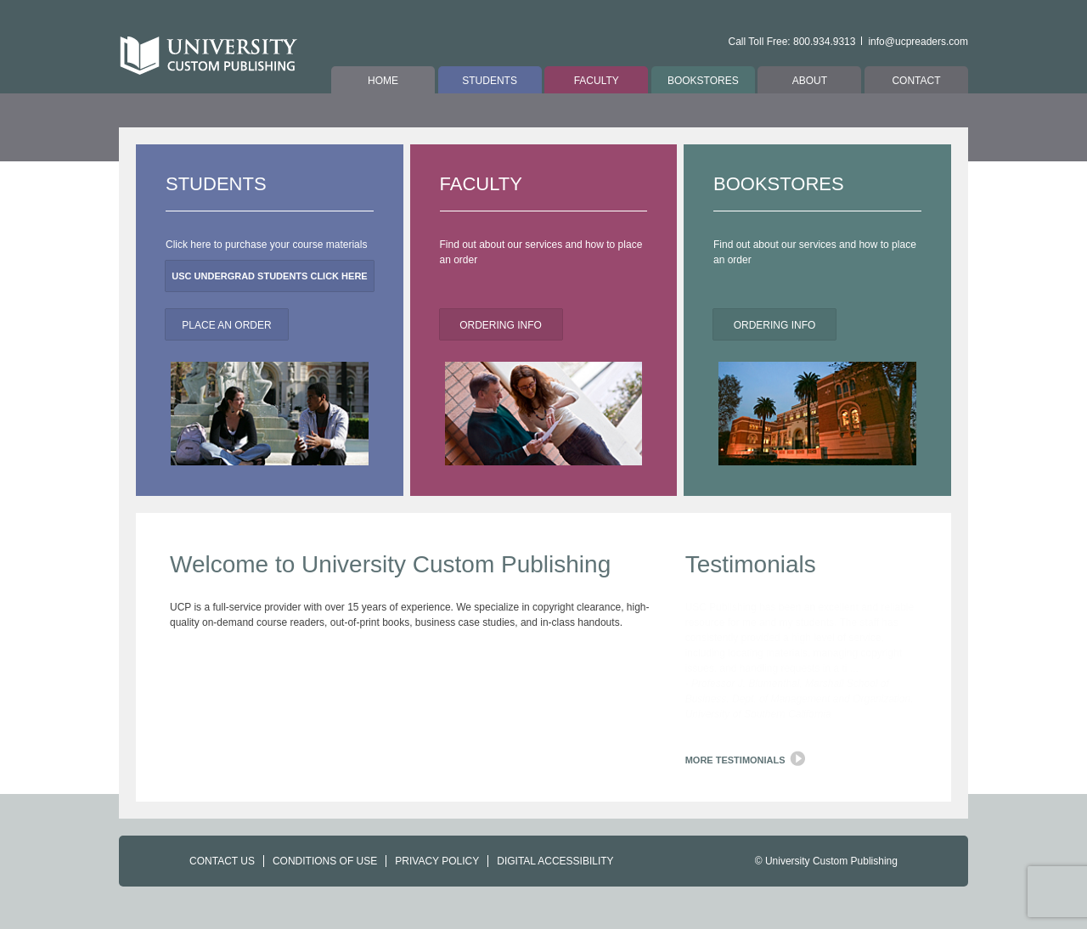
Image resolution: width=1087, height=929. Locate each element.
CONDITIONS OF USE (325, 861)
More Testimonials (735, 760)
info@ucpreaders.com (918, 42)
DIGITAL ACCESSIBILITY (555, 861)
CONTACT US (222, 861)
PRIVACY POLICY (437, 861)
